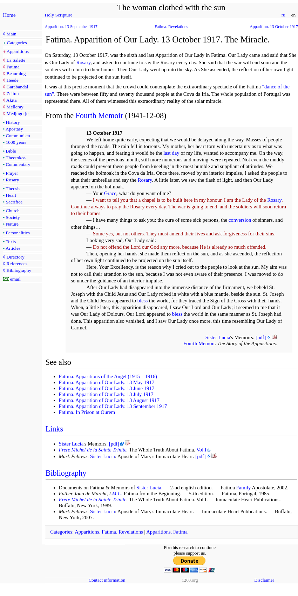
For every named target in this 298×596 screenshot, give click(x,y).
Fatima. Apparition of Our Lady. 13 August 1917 (109, 400)
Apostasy (14, 129)
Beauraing (16, 73)
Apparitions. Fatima (167, 532)
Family (243, 487)
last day (171, 153)
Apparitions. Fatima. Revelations (109, 532)
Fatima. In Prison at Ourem (87, 412)
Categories (17, 42)
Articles (13, 248)
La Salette (15, 60)
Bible (11, 151)
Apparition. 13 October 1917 (274, 26)
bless (142, 300)
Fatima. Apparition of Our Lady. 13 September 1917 (113, 406)
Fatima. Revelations (171, 26)
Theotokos (16, 157)
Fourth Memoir (99, 115)
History (13, 122)
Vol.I (201, 450)
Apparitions (18, 51)
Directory (15, 257)
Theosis (13, 188)
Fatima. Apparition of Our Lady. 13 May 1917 (107, 382)
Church (13, 210)
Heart (11, 195)
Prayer (12, 173)
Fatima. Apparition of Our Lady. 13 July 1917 (106, 394)
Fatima (12, 66)
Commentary (18, 164)
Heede (12, 80)
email (15, 279)
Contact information (107, 580)
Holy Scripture (59, 15)
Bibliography (18, 270)
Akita (11, 100)
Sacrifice (14, 202)
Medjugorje (17, 113)
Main (11, 33)
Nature (12, 224)
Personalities (18, 232)
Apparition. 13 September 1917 (71, 26)
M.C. (117, 493)
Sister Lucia (217, 337)
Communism (18, 135)
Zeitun (12, 93)
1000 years (16, 142)
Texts (11, 241)
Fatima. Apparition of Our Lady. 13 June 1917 (107, 388)
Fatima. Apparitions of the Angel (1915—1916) (108, 376)
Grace (110, 193)
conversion (240, 220)
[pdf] (261, 337)
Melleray (14, 106)
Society (13, 217)
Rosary (12, 179)
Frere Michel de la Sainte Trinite (93, 450)
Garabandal (17, 86)
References (16, 263)
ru (283, 15)
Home (9, 15)
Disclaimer (264, 580)
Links (54, 428)
